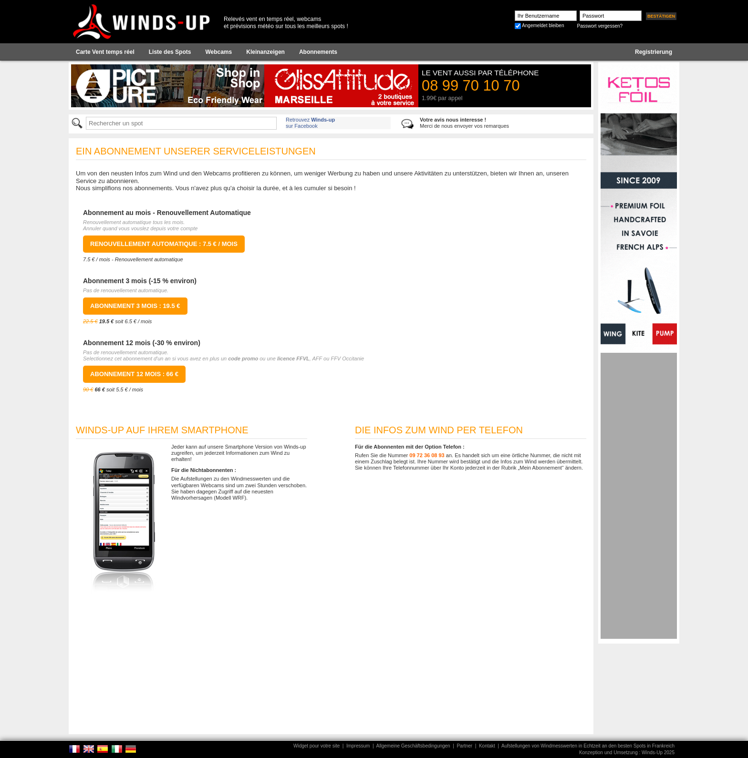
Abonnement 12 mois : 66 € (134, 374)
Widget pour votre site (316, 745)
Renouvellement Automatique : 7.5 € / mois (164, 243)
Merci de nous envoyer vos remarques (464, 123)
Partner (464, 745)
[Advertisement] (639, 496)
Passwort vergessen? (600, 26)
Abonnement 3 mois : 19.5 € (135, 305)
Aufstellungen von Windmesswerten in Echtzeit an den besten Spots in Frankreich (588, 745)
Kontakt (487, 745)
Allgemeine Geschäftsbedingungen (413, 745)
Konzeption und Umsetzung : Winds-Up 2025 (627, 752)
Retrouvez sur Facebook (310, 123)
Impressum (358, 745)
